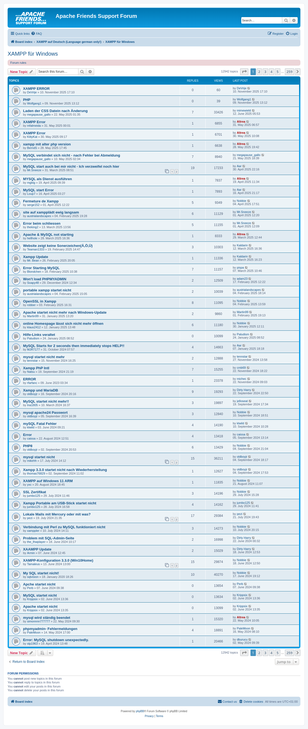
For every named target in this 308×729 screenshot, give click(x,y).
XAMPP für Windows (33, 54)
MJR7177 (33, 349)
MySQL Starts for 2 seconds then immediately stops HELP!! (74, 346)
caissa (31, 438)
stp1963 (32, 643)
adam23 (242, 278)
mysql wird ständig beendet (46, 618)
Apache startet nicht (40, 606)
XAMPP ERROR (36, 89)
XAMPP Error (34, 122)
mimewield (244, 110)
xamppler (33, 530)
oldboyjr (32, 394)
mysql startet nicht (39, 457)
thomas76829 (36, 473)
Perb (30, 588)
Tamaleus (33, 564)
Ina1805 (32, 405)
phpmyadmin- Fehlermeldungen (50, 629)
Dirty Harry (244, 389)
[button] (244, 71)
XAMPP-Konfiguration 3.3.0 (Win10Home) (58, 560)
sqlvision (33, 576)
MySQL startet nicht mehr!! (46, 401)
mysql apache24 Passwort (45, 412)
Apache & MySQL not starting (48, 235)
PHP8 (27, 446)
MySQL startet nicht (40, 595)
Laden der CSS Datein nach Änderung (55, 111)
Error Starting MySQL (41, 268)
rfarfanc (32, 382)
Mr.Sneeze (34, 170)
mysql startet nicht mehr (44, 357)
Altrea (241, 121)
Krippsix (32, 599)
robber (31, 305)
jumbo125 (33, 495)
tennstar (32, 360)
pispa (240, 267)
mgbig (31, 182)
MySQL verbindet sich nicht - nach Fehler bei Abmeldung (71, 155)
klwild (30, 427)
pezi (30, 518)
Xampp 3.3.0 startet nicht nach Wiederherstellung (65, 470)
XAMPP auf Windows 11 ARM (48, 481)
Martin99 (33, 316)
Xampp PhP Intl (36, 368)
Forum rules (18, 62)
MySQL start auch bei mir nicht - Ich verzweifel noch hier (71, 166)
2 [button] (259, 71)
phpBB (140, 711)
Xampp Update (35, 257)
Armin (31, 553)
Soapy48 (33, 282)
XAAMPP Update (37, 549)
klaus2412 (34, 327)
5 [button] (277, 71)
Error (27, 435)
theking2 (33, 227)
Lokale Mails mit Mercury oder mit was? (57, 514)
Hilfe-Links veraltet (39, 335)
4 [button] (271, 71)
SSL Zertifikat (34, 492)
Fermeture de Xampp (41, 201)
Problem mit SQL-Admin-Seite (48, 538)
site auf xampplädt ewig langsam (51, 212)
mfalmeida (34, 125)
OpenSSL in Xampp (39, 301)
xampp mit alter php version (47, 144)
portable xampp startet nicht (47, 290)
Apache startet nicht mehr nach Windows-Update (65, 312)
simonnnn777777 (38, 621)
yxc (29, 484)
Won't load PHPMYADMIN (44, 279)
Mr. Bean (33, 260)
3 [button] (265, 71)
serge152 (33, 204)
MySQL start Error (38, 190)
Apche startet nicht (39, 584)
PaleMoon (34, 632)
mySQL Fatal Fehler (40, 424)
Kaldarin (242, 245)
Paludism (33, 338)
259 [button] (290, 71)
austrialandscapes (39, 216)
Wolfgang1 (34, 103)
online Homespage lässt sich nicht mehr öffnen (63, 323)
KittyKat (32, 136)
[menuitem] (36, 33)
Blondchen (34, 271)
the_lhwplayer (36, 541)
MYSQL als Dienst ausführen (47, 179)
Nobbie (241, 200)
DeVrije (32, 92)
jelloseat (242, 401)
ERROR (29, 379)
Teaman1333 (36, 249)
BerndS (32, 147)
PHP (26, 100)
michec (241, 378)
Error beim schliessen (42, 223)
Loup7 (31, 193)
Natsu (31, 371)
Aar (239, 166)
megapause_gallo (39, 114)
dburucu (242, 639)
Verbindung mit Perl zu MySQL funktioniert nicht (64, 527)
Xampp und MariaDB (40, 390)
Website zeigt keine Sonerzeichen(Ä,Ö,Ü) (58, 246)
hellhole (32, 238)
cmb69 (241, 367)
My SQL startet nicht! (41, 573)
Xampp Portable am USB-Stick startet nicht (59, 503)
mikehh (32, 460)
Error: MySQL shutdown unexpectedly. (56, 640)
